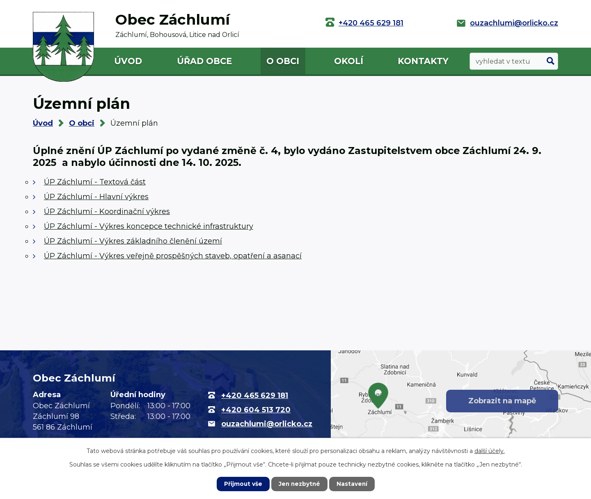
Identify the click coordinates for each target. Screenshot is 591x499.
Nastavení (353, 484)
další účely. (489, 451)
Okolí (348, 61)
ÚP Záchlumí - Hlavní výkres (96, 196)
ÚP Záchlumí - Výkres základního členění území (133, 241)
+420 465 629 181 (371, 23)
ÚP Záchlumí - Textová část (95, 181)
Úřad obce (204, 61)
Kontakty (423, 61)
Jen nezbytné (299, 484)
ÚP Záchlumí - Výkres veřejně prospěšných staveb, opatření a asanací (173, 255)
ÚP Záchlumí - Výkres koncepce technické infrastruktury (148, 226)
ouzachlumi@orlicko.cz (514, 23)
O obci (282, 61)
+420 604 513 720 (256, 409)
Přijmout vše (242, 484)
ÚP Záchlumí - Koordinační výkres (107, 211)
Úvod (128, 61)
